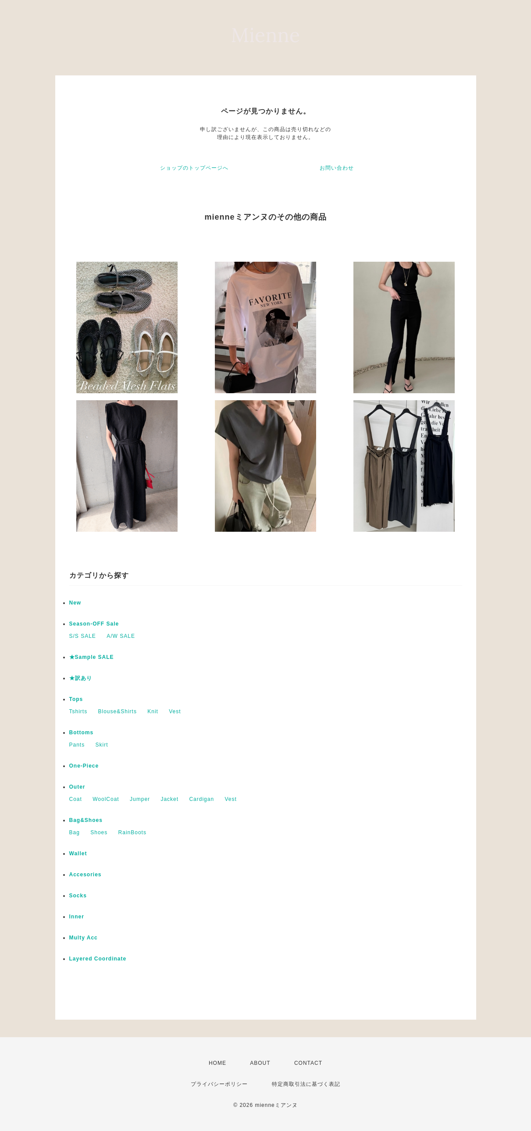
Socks (78, 896)
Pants (77, 745)
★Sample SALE (91, 657)
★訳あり (80, 678)
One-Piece (84, 766)
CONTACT (308, 1063)
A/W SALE (121, 636)
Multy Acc (83, 938)
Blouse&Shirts (117, 711)
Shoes (98, 832)
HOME (217, 1063)
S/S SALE (82, 636)
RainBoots (132, 832)
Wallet (78, 853)
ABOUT (260, 1063)
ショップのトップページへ (194, 168)
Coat (75, 799)
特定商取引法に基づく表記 (306, 1084)
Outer (77, 787)
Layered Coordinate (98, 959)
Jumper (140, 799)
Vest (175, 711)
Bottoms (81, 732)
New (75, 603)
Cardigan (201, 799)
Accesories (85, 874)
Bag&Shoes (86, 820)
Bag (74, 832)
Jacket (169, 799)
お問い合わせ (337, 168)
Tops (76, 699)
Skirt (102, 745)
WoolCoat (106, 799)
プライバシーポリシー (219, 1084)
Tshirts (78, 711)
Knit (152, 711)
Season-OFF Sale (94, 624)
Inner (76, 917)
